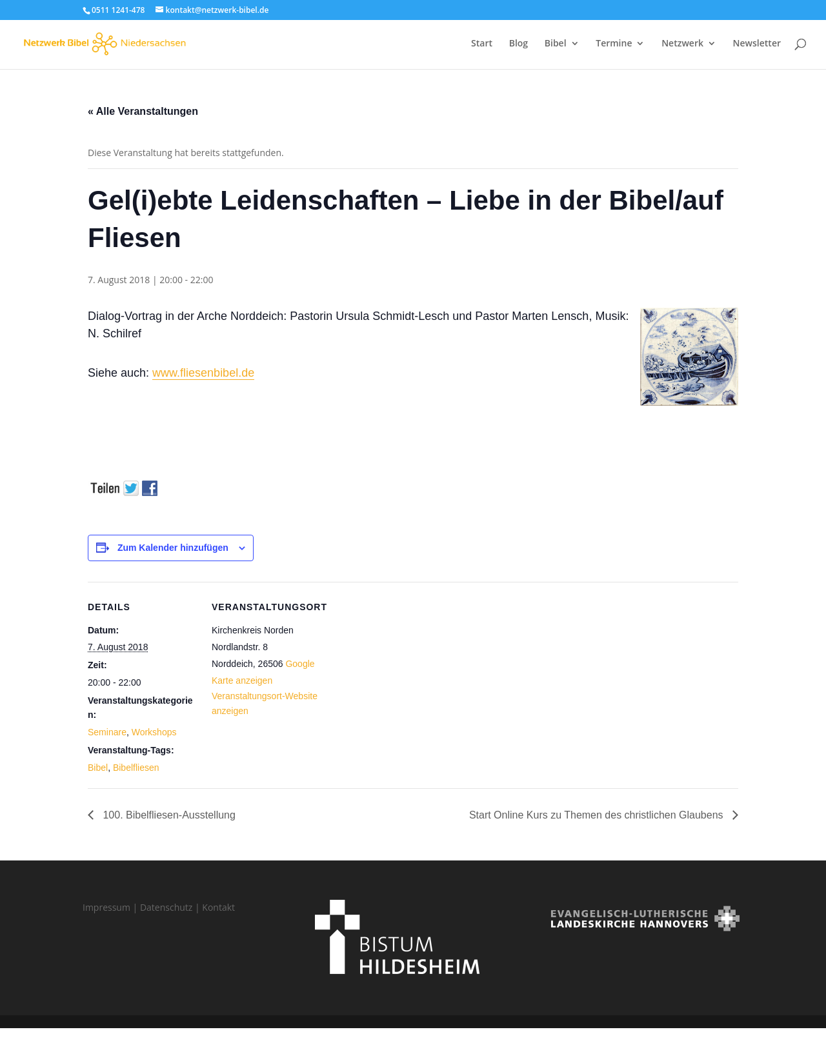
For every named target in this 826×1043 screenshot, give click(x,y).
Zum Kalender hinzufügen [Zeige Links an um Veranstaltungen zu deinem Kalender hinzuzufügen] (172, 547)
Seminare (107, 732)
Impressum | (111, 907)
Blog (518, 46)
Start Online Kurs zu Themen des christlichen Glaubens (597, 815)
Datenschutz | (171, 907)
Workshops (154, 732)
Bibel (556, 46)
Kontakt (218, 907)
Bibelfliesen (136, 767)
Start (481, 46)
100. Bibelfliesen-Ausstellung (168, 815)
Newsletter (757, 46)
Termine (614, 46)
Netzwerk (682, 46)
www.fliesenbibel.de (203, 372)
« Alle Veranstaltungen (143, 111)
